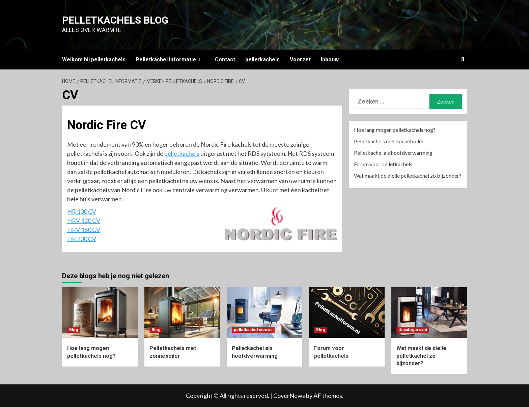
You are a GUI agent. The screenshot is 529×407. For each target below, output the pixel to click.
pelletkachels (262, 59)
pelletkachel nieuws (253, 329)
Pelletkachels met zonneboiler (389, 141)
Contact (225, 59)
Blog (73, 329)
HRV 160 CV (83, 229)
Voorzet (300, 59)
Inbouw (330, 59)
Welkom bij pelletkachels (94, 59)
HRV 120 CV (83, 220)
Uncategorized (412, 329)
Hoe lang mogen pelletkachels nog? (395, 129)
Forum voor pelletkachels (383, 164)
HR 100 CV (81, 211)
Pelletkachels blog (115, 20)
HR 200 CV (81, 238)
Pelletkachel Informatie (170, 59)
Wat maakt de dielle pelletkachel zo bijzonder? (408, 175)
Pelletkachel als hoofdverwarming (393, 152)
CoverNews (289, 395)
